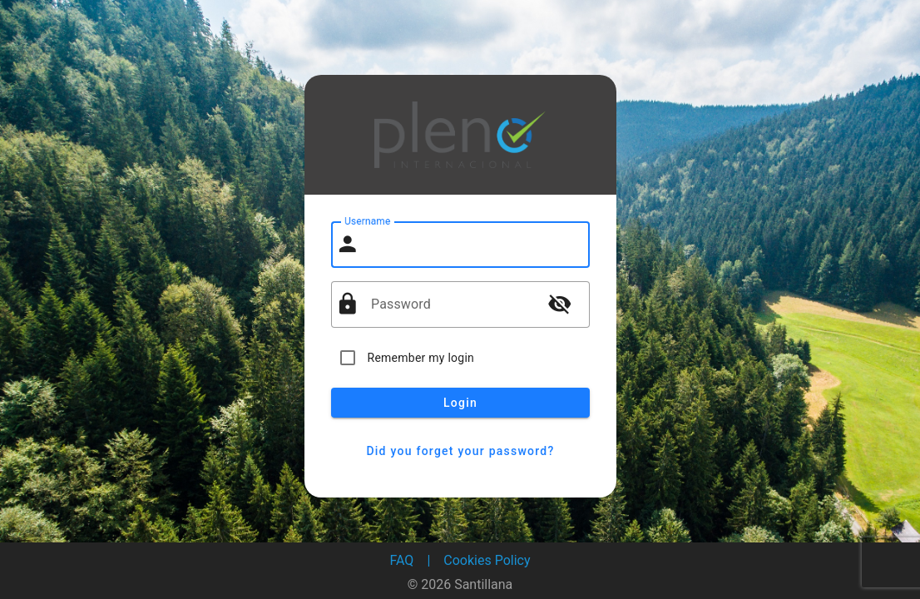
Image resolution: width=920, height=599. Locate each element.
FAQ (402, 560)
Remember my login (421, 357)
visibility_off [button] (559, 303)
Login (460, 403)
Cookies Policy (486, 560)
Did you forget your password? (460, 451)
